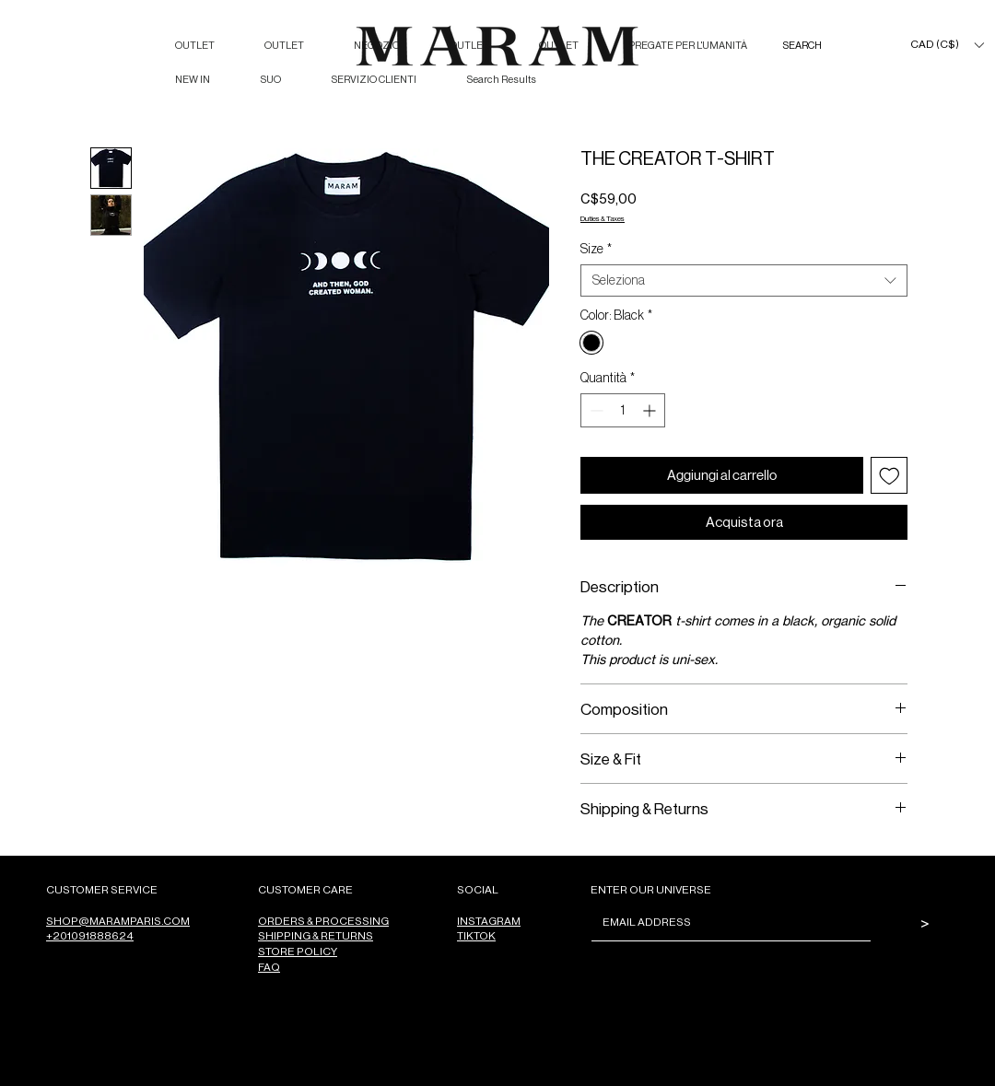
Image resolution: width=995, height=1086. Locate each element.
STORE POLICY (297, 951)
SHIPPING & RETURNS (315, 935)
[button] (946, 45)
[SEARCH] (821, 46)
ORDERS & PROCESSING (323, 921)
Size (596, 248)
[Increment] (650, 410)
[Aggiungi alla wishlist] (889, 476)
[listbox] (946, 45)
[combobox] (743, 280)
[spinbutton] (622, 410)
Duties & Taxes (602, 218)
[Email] (725, 922)
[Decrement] (594, 410)
